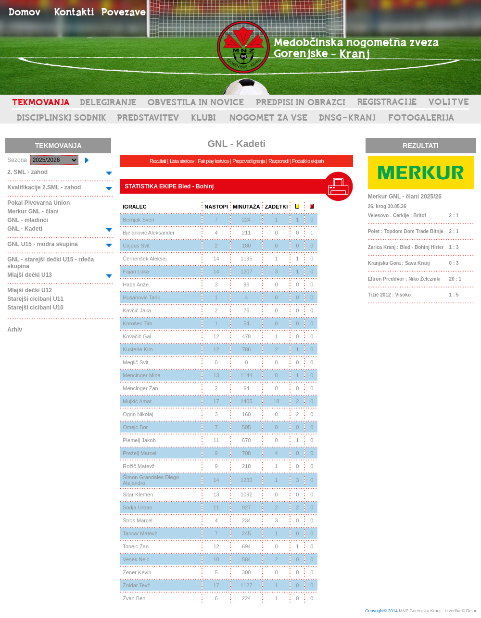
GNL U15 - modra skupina (42, 244)
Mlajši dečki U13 (29, 275)
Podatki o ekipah (307, 161)
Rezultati (158, 161)
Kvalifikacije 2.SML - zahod (44, 187)
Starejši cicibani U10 (35, 307)
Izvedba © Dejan (462, 610)
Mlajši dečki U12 (29, 290)
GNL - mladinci (27, 220)
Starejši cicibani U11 (35, 299)
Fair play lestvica (213, 161)
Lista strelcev (182, 161)
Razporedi (278, 161)
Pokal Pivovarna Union (38, 202)
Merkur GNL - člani (32, 211)
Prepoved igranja (249, 161)
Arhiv (14, 329)
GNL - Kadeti (24, 228)
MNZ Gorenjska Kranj (420, 610)
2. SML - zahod (27, 172)
